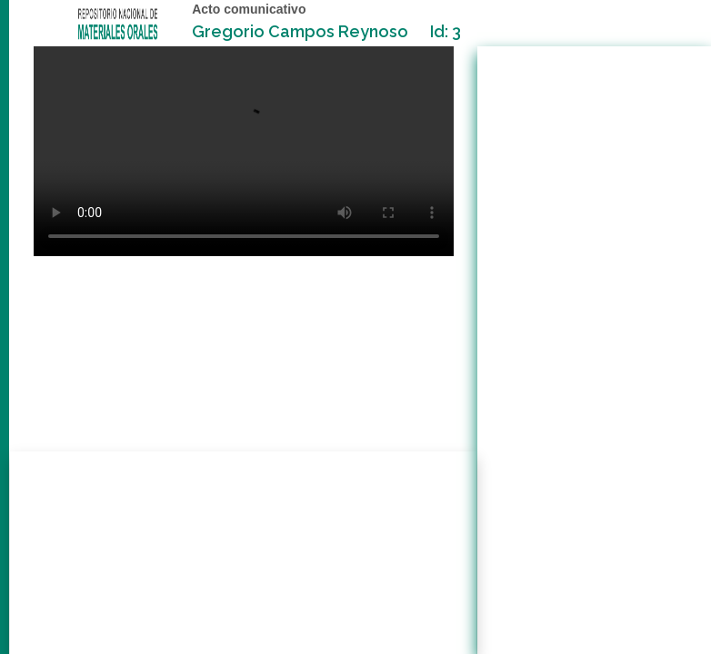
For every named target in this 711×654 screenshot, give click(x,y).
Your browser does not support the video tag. (244, 151)
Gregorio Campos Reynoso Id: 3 (326, 31)
